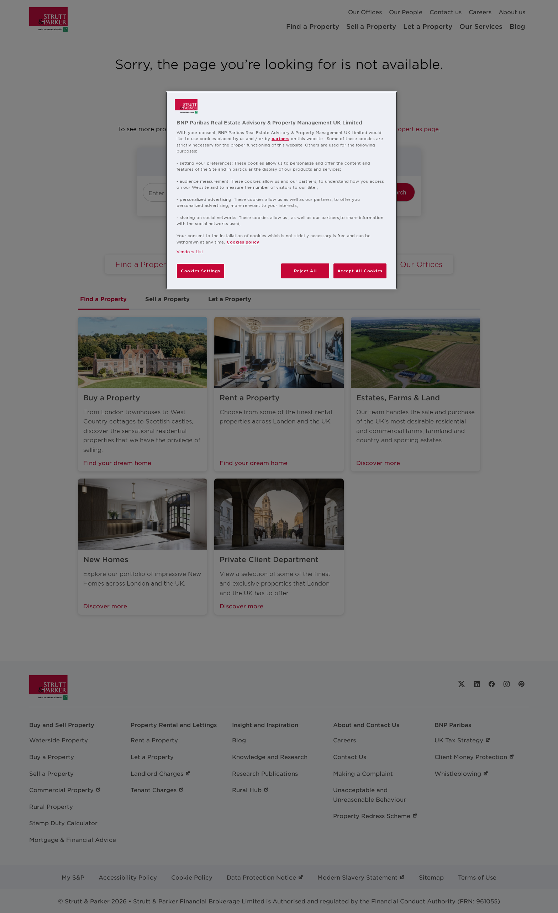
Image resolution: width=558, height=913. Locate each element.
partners (280, 138)
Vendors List (190, 251)
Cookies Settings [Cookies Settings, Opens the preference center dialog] (200, 270)
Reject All (305, 270)
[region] (281, 190)
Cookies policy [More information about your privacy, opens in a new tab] (243, 241)
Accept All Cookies (360, 270)
